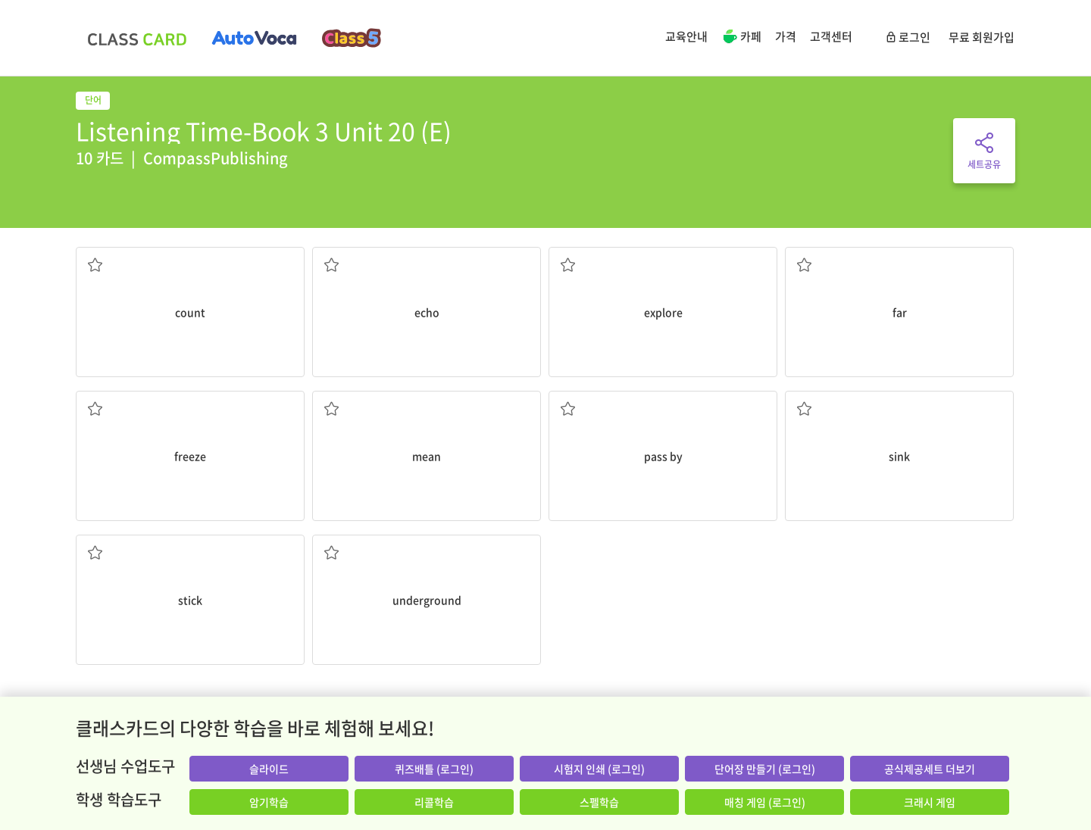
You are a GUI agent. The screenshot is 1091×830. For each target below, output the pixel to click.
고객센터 (831, 36)
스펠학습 (599, 802)
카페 (741, 38)
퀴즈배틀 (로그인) (434, 768)
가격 (785, 36)
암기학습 (269, 802)
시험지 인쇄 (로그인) (599, 768)
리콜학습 (434, 802)
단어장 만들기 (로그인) (764, 768)
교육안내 (686, 36)
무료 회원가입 (981, 37)
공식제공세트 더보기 (929, 768)
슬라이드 (269, 768)
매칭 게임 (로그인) (764, 802)
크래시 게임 (929, 802)
